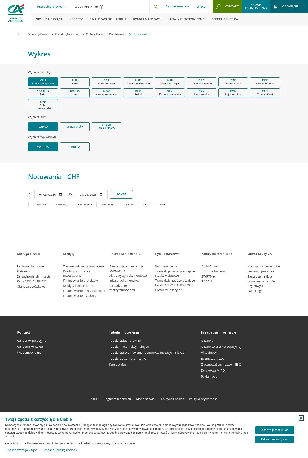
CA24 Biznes (210, 266)
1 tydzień (39, 204)
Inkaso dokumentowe (124, 280)
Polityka (172, 399)
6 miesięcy (109, 204)
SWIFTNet (208, 276)
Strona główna (38, 34)
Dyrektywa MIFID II (214, 370)
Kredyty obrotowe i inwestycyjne (76, 273)
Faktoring (254, 291)
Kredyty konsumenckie (264, 266)
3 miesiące (85, 204)
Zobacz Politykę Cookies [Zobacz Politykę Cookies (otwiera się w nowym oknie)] (60, 450)
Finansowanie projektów (80, 280)
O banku (207, 340)
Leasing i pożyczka (261, 271)
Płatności (23, 271)
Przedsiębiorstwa (67, 34)
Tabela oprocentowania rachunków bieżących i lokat (146, 352)
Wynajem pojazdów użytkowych (261, 283)
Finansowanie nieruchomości (84, 291)
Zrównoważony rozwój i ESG (221, 364)
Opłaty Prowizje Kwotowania (106, 34)
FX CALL (206, 281)
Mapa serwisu (146, 399)
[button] (301, 418)
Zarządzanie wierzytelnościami (122, 288)
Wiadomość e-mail (30, 352)
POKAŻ (121, 194)
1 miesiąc (62, 204)
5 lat (146, 204)
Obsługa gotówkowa (31, 286)
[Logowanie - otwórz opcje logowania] (289, 6)
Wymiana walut (166, 266)
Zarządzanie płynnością (34, 276)
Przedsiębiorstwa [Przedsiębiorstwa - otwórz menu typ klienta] (49, 6)
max (162, 204)
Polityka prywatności (203, 399)
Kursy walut (117, 364)
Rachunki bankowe (30, 266)
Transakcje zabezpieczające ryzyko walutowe (175, 273)
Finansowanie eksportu (79, 296)
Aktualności (209, 352)
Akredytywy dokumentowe (128, 275)
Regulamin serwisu (117, 399)
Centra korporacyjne (31, 340)
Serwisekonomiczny (256, 6)
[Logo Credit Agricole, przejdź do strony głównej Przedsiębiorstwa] (16, 13)
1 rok (129, 204)
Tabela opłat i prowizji (125, 340)
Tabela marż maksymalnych (129, 346)
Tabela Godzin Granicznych (128, 358)
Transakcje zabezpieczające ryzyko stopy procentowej (175, 282)
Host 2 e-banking (213, 271)
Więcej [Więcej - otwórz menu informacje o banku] (201, 6)
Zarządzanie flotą (260, 276)
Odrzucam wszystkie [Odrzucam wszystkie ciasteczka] (275, 439)
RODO (94, 399)
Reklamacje (209, 376)
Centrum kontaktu (30, 346)
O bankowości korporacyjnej (221, 346)
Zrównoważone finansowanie (84, 266)
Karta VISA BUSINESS (32, 281)
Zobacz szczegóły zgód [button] (21, 450)
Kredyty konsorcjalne (78, 286)
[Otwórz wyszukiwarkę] (155, 6)
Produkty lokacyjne (168, 290)
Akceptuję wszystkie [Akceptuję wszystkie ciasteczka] (274, 430)
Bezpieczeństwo (177, 6)
